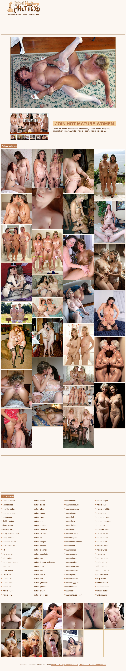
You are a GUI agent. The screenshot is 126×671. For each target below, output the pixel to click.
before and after (8, 513)
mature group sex (40, 595)
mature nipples (70, 558)
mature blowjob (39, 517)
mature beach (39, 501)
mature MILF (69, 546)
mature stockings (102, 517)
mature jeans (70, 513)
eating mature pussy (10, 534)
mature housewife (71, 505)
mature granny (39, 591)
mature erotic (38, 566)
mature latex (69, 521)
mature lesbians (71, 534)
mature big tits (39, 505)
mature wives (101, 550)
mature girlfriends (40, 583)
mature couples (39, 546)
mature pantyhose (72, 566)
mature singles (101, 501)
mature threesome (103, 521)
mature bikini (38, 509)
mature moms (70, 550)
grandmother (7, 554)
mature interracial (71, 509)
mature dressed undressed (44, 562)
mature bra (37, 521)
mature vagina (101, 538)
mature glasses (39, 587)
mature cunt (38, 558)
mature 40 (6, 579)
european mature (8, 542)
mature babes (7, 591)
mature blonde (39, 513)
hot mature (6, 566)
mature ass (6, 587)
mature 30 (6, 574)
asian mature (7, 505)
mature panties (70, 562)
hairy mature (6, 558)
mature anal (6, 583)
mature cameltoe (40, 529)
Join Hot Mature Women (84, 123)
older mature (101, 566)
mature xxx (100, 554)
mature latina (70, 525)
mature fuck (38, 579)
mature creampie (40, 550)
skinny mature (101, 583)
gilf (3, 550)
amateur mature (8, 501)
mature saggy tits (71, 583)
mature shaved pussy (73, 595)
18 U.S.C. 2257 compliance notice (92, 665)
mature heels (70, 501)
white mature (101, 595)
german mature (8, 546)
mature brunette (39, 525)
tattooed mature (102, 587)
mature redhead (71, 579)
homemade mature (9, 562)
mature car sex (39, 534)
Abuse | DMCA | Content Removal (64, 665)
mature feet (38, 570)
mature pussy (70, 574)
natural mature (101, 558)
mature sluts (100, 505)
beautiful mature (8, 509)
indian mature (7, 570)
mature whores (101, 546)
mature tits (100, 525)
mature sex (69, 591)
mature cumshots (40, 554)
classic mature (7, 525)
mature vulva (101, 542)
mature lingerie (70, 538)
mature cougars (39, 542)
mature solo (100, 513)
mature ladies (70, 517)
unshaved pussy (102, 529)
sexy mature (100, 579)
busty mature (7, 517)
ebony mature (7, 538)
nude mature (101, 562)
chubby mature (7, 521)
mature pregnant (71, 570)
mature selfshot (70, 587)
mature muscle (70, 554)
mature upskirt (101, 534)
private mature (101, 574)
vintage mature (101, 591)
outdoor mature (102, 570)
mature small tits (102, 509)
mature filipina (39, 574)
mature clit (37, 538)
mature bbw (6, 595)
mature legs (69, 529)
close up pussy (7, 529)
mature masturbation (73, 542)
